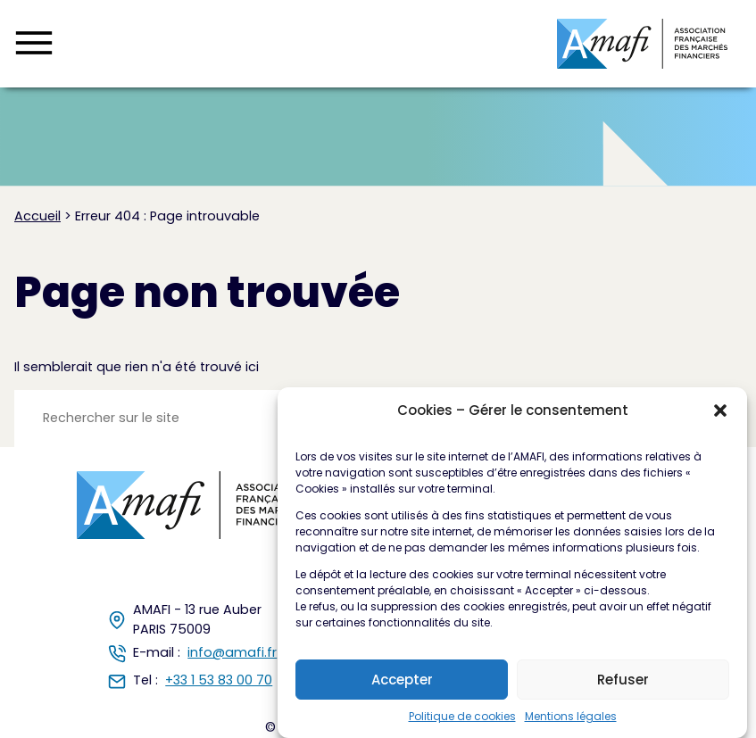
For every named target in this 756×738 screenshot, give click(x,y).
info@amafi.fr (232, 652)
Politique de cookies (462, 717)
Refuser (623, 680)
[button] (720, 411)
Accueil (37, 216)
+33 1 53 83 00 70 (218, 680)
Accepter (402, 680)
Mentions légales (571, 717)
